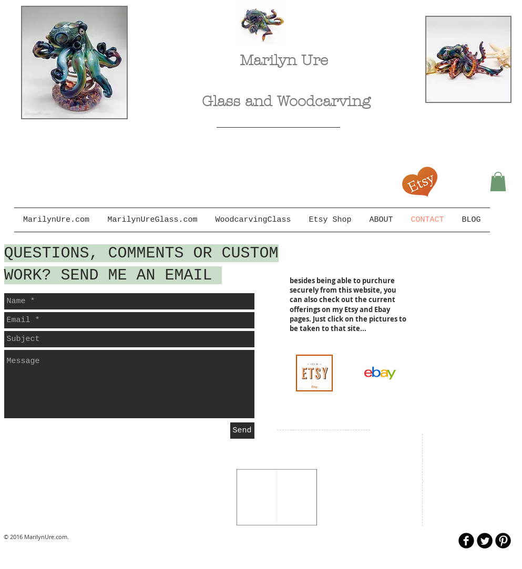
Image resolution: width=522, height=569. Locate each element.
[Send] (242, 430)
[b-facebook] (466, 541)
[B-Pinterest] (503, 541)
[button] (498, 181)
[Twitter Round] (485, 541)
